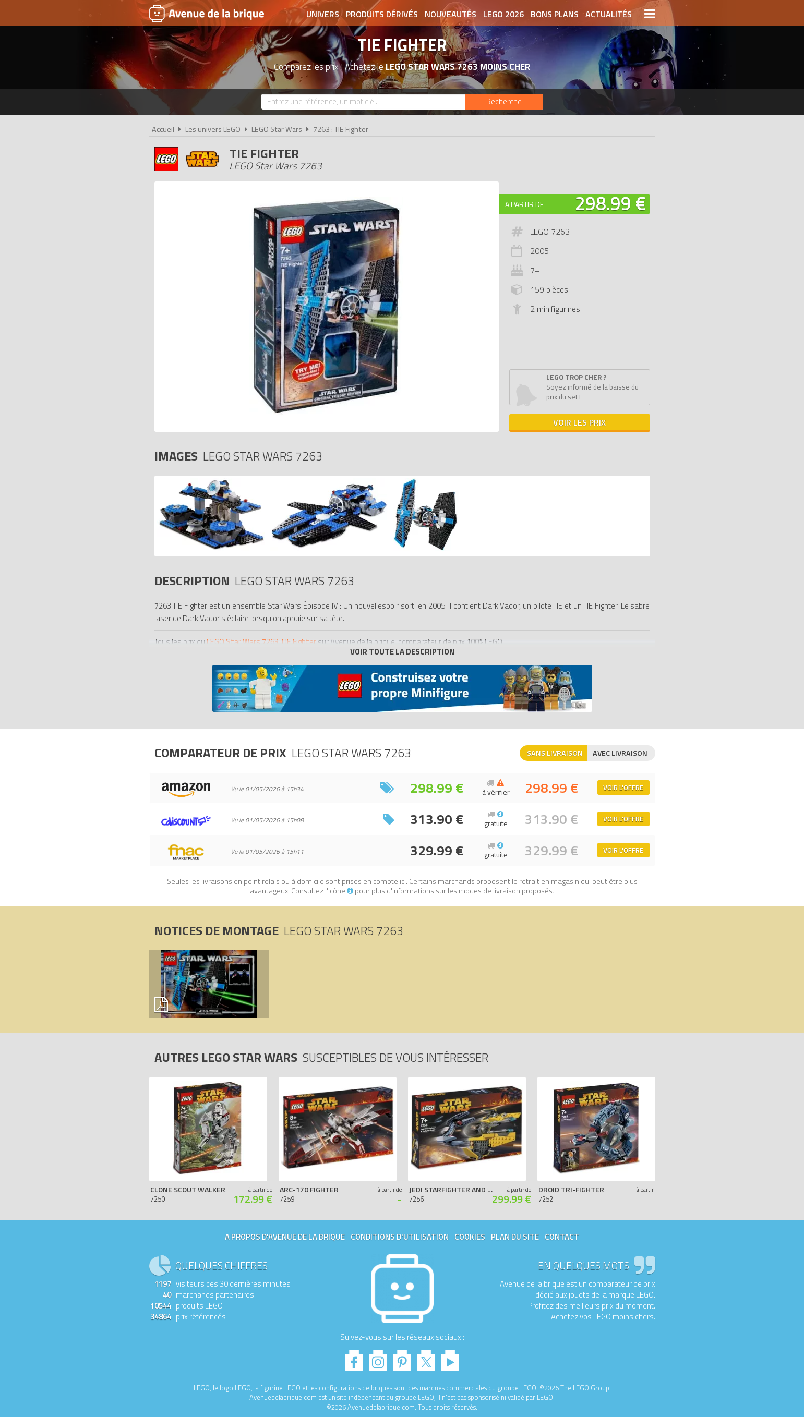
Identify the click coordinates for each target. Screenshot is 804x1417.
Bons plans (555, 14)
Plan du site (515, 1237)
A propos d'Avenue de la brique (285, 1237)
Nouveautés (450, 14)
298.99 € (610, 203)
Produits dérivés (382, 14)
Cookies (469, 1237)
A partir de (524, 204)
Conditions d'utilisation (400, 1237)
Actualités (608, 14)
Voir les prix (579, 422)
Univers (322, 14)
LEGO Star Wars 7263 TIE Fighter (261, 642)
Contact (562, 1237)
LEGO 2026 (503, 14)
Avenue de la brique (206, 13)
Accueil (163, 129)
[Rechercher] (504, 102)
